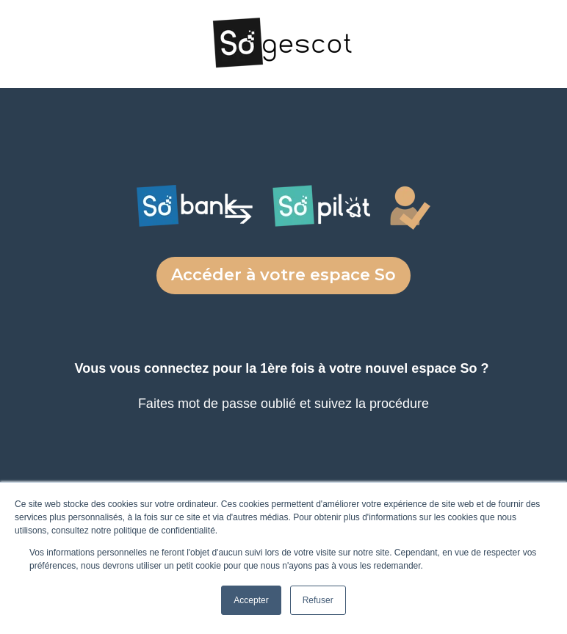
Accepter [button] (251, 600)
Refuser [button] (318, 600)
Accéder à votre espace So (283, 275)
